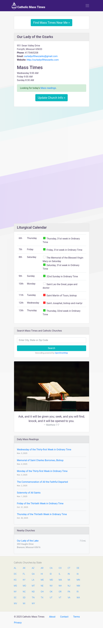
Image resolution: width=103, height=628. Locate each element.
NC (24, 591)
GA (33, 574)
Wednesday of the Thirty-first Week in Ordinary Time (44, 449)
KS (15, 580)
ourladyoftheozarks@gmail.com (41, 56)
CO (60, 568)
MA (60, 580)
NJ (69, 586)
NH (60, 586)
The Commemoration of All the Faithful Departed (42, 481)
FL (24, 574)
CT (69, 568)
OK (51, 591)
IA (78, 574)
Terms (76, 616)
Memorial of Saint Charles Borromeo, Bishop (40, 460)
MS (15, 586)
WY (33, 603)
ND (33, 591)
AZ (33, 568)
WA (78, 597)
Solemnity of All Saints (29, 492)
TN (33, 597)
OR (60, 591)
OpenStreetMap (61, 353)
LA (33, 580)
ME (42, 580)
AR (42, 568)
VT (60, 597)
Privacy (18, 622)
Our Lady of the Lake (28, 540)
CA (51, 568)
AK (24, 568)
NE (42, 586)
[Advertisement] (51, 131)
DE (78, 568)
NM (78, 586)
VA (69, 597)
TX (42, 597)
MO (24, 586)
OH (42, 591)
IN (69, 574)
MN (78, 580)
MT (33, 586)
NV (51, 586)
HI (42, 574)
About (52, 616)
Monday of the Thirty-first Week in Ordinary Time (42, 471)
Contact (64, 616)
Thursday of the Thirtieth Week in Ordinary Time (42, 514)
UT (51, 597)
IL (59, 574)
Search (51, 348)
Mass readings (48, 88)
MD (51, 580)
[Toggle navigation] (87, 6)
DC (15, 574)
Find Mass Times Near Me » (51, 22)
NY (15, 591)
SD (24, 597)
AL (15, 568)
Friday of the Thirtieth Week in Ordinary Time (40, 503)
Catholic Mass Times (28, 5)
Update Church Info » (51, 97)
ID (51, 574)
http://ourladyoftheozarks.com (43, 59)
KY (24, 580)
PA (69, 591)
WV (15, 603)
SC (15, 597)
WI (24, 603)
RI (78, 591)
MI (69, 580)
